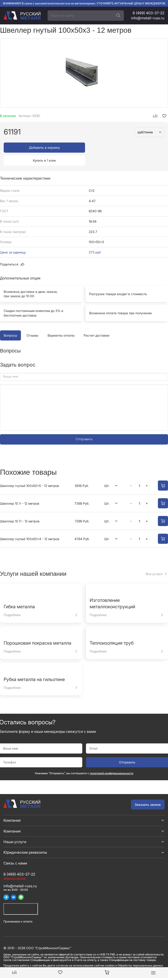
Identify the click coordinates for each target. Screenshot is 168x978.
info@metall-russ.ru (147, 18)
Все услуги (154, 561)
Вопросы (10, 322)
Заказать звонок (148, 792)
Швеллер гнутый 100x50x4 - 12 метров (29, 526)
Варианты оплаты (61, 322)
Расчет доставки (96, 322)
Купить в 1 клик (124, 147)
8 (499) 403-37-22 (148, 13)
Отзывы (32, 322)
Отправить (84, 426)
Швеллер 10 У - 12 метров (19, 490)
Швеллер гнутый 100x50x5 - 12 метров (29, 473)
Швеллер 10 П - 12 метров (20, 508)
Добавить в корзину (43, 147)
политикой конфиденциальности (111, 760)
